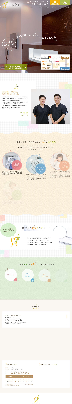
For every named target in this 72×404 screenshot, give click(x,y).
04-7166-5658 (40, 4)
